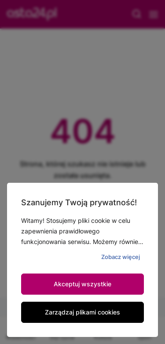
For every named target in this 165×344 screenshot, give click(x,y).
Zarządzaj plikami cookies (82, 312)
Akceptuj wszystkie (82, 284)
